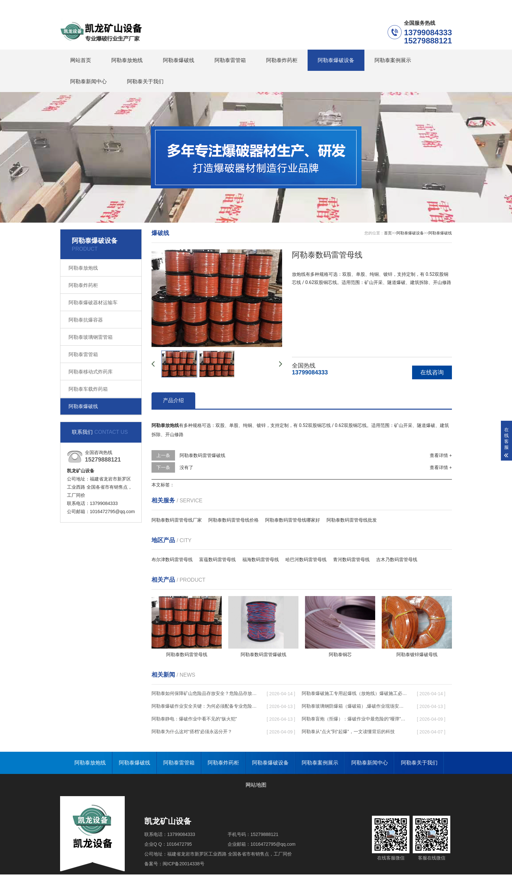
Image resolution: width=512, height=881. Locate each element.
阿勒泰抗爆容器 (86, 320)
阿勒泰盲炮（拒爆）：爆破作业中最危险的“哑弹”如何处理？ (354, 718)
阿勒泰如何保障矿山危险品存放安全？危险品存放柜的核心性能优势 (204, 693)
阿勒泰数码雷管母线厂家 (177, 520)
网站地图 (256, 785)
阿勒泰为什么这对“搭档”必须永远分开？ (192, 731)
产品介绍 (173, 400)
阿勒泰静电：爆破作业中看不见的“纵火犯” (194, 718)
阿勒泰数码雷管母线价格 (233, 520)
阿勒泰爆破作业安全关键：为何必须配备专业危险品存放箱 (204, 706)
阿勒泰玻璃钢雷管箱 (91, 337)
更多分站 (443, 5)
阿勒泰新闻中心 (88, 81)
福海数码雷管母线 (260, 559)
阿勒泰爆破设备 (336, 60)
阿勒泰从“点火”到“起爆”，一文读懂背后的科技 (348, 731)
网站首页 (80, 60)
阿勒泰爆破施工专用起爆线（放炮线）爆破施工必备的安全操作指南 (354, 693)
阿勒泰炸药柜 (281, 60)
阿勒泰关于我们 (145, 81)
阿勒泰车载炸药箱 (88, 389)
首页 (388, 233)
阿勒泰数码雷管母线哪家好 (292, 520)
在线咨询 (432, 372)
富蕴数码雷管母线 (217, 559)
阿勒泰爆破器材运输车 (93, 302)
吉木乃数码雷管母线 (396, 559)
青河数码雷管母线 (351, 559)
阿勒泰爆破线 (178, 60)
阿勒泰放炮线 (127, 60)
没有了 (186, 467)
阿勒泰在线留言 (359, 5)
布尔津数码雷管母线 (172, 559)
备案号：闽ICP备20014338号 (174, 863)
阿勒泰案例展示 (393, 60)
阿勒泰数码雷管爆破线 (202, 455)
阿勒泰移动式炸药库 (91, 371)
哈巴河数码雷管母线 (306, 559)
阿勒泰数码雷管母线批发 (352, 520)
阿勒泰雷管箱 (230, 60)
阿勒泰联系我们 (404, 5)
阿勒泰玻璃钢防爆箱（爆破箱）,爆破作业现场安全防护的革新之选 (354, 706)
